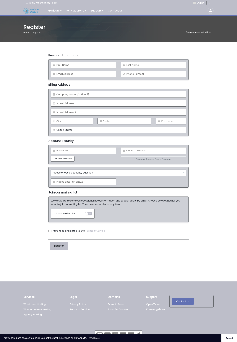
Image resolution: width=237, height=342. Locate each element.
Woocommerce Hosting (37, 309)
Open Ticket (153, 304)
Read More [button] (94, 338)
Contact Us (182, 301)
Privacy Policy (78, 304)
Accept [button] (229, 338)
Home (26, 32)
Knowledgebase (155, 309)
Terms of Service (95, 231)
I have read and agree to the (76, 231)
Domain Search (117, 304)
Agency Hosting (32, 314)
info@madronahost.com (41, 3)
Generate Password (63, 158)
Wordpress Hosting (34, 304)
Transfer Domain (118, 309)
